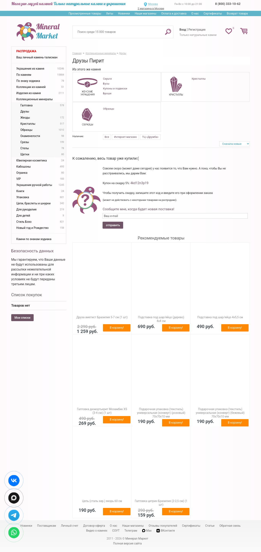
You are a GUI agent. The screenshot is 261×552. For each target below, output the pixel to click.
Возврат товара (237, 13)
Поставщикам (46, 525)
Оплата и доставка (174, 13)
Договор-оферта (94, 525)
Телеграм (130, 530)
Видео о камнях (96, 530)
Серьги (107, 78)
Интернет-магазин (125, 136)
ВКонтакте (165, 530)
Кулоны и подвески (115, 88)
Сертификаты (213, 13)
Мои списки (22, 317)
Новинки (124, 13)
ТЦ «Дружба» (150, 136)
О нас (195, 13)
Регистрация (197, 29)
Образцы (108, 108)
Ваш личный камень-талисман (37, 57)
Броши (107, 93)
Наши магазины (145, 13)
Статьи (210, 525)
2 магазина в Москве (151, 8)
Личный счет (69, 525)
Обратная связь (230, 525)
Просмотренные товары (85, 13)
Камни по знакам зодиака (33, 239)
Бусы (106, 83)
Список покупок (26, 294)
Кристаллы (199, 78)
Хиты (109, 13)
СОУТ (115, 530)
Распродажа (26, 51)
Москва (153, 4)
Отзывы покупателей (163, 525)
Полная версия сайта (127, 543)
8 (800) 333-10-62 (227, 4)
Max (147, 530)
